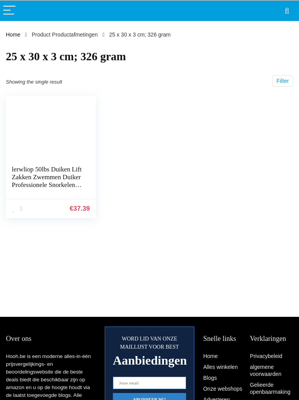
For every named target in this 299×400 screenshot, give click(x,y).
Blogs (210, 378)
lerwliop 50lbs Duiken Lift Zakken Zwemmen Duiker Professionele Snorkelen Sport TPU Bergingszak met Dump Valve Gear (46, 185)
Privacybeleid (266, 356)
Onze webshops (222, 389)
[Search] (287, 10)
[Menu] (9, 10)
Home (13, 34)
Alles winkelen (220, 367)
